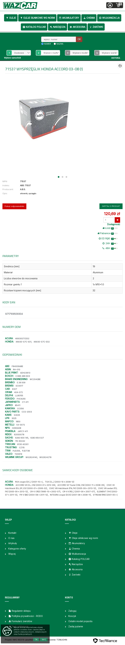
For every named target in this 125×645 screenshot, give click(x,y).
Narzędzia (57, 27)
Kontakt (12, 532)
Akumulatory (69, 17)
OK (79, 39)
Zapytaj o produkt (111, 206)
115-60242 (20, 441)
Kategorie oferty (17, 548)
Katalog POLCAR (34, 27)
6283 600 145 (21, 438)
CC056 (20, 408)
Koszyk (72, 616)
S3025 (17, 415)
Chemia (89, 17)
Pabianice (107, 233)
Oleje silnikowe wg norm (37, 17)
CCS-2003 (27, 412)
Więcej (12, 553)
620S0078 (19, 434)
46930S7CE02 (22, 338)
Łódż (110, 228)
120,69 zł (112, 213)
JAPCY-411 (23, 431)
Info (44, 639)
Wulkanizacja (109, 17)
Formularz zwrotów (20, 621)
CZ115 (22, 447)
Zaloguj (72, 610)
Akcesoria (77, 27)
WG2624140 (31, 457)
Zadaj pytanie (75, 626)
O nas (11, 538)
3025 (14, 418)
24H (110, 243)
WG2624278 (45, 457)
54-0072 (20, 425)
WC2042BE (35, 379)
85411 (17, 405)
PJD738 (26, 451)
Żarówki (96, 27)
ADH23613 (25, 373)
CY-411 (25, 402)
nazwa (59, 44)
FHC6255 (21, 399)
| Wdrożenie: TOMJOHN (55, 640)
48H (110, 248)
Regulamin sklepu (19, 610)
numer (47, 44)
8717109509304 (14, 313)
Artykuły (12, 543)
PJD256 (16, 451)
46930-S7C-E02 (42, 342)
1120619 (18, 454)
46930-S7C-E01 (23, 342)
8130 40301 (22, 444)
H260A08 (16, 428)
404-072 (18, 392)
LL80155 (19, 395)
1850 (18, 421)
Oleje (11, 17)
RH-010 (16, 369)
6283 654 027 (37, 438)
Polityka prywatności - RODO (25, 616)
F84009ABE (17, 366)
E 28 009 (21, 382)
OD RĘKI (108, 238)
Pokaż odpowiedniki (14, 206)
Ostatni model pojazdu (80, 621)
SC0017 (19, 386)
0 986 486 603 (22, 376)
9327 (14, 389)
